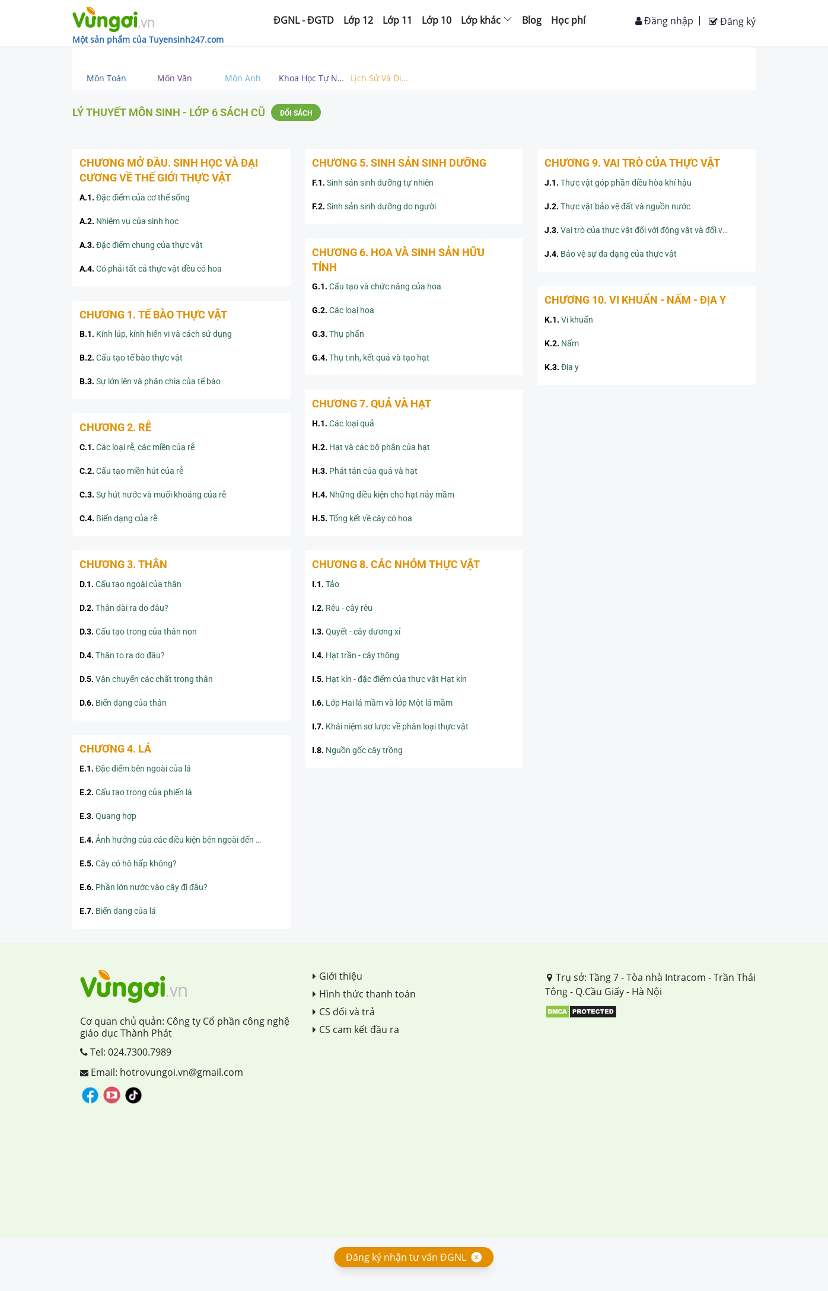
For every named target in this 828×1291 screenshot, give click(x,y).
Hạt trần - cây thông (355, 655)
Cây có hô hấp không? (128, 863)
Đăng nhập (664, 20)
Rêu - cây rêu (342, 608)
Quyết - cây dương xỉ (356, 631)
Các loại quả (343, 423)
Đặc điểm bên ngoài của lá (135, 768)
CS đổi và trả (344, 1011)
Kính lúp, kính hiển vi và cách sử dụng (155, 334)
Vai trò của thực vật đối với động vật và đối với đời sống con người (646, 230)
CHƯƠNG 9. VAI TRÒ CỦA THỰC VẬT (632, 163)
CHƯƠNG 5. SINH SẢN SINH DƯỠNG (399, 163)
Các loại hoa (343, 310)
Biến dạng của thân (123, 702)
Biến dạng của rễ (118, 518)
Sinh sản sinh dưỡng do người (374, 206)
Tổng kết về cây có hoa (362, 518)
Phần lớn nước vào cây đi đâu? (143, 887)
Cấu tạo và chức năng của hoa (376, 286)
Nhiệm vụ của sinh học (129, 221)
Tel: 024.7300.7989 (125, 1052)
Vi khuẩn (568, 319)
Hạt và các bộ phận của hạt (371, 447)
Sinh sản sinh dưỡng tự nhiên (373, 182)
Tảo (325, 584)
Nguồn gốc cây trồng (357, 750)
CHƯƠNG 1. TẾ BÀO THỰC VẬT (153, 314)
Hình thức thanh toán (364, 993)
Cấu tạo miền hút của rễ (131, 471)
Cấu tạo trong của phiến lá (135, 792)
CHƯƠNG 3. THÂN (123, 564)
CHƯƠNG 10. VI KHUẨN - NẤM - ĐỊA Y (635, 300)
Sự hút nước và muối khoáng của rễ (152, 494)
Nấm (561, 343)
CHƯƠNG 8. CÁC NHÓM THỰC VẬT (396, 564)
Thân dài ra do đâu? (123, 608)
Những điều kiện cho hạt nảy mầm (383, 494)
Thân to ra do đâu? (122, 655)
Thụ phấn (338, 334)
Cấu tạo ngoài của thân (130, 584)
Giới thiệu (337, 976)
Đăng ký (732, 21)
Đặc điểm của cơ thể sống (134, 197)
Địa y (561, 367)
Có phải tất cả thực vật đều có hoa (150, 268)
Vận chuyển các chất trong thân (146, 679)
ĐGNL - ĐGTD (303, 20)
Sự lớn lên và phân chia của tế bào (150, 381)
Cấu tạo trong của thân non (138, 631)
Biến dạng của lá (117, 911)
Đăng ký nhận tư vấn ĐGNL (406, 1257)
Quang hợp (107, 816)
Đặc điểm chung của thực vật (141, 245)
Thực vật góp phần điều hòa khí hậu (618, 182)
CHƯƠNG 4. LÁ (115, 748)
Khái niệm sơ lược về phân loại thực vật (390, 726)
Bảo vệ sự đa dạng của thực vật (610, 254)
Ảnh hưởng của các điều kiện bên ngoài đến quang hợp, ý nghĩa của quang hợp (181, 839)
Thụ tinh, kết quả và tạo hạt (370, 357)
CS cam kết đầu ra (356, 1029)
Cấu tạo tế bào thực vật (131, 357)
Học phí (568, 20)
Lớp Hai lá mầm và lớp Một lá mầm (382, 702)
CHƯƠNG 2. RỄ (115, 427)
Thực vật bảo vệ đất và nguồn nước (617, 206)
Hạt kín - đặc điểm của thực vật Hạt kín (389, 679)
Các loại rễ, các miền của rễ (137, 447)
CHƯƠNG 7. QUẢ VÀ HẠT (371, 403)
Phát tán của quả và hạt (365, 471)
